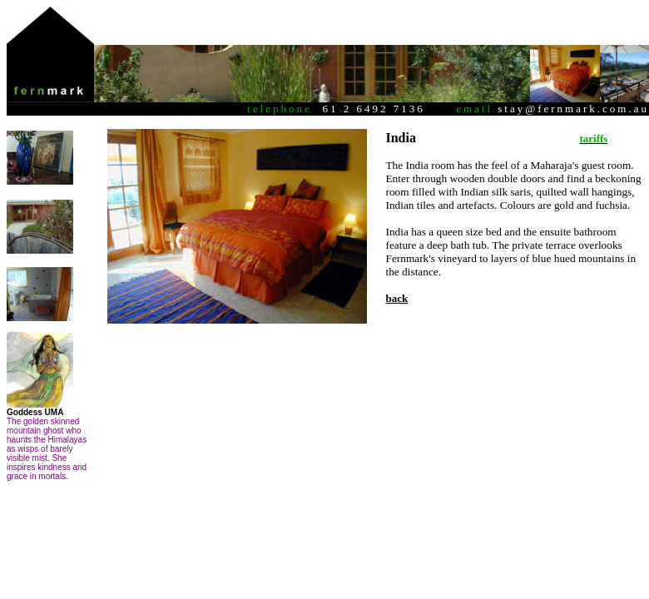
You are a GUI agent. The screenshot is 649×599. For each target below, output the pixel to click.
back (396, 298)
